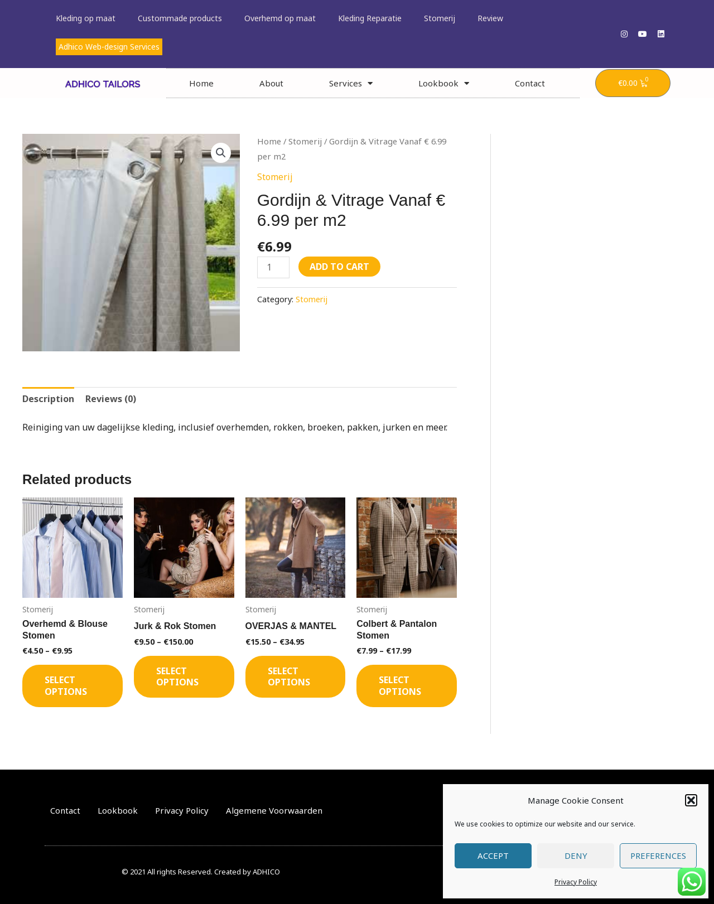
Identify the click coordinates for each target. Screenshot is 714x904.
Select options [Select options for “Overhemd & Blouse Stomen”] (66, 686)
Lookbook (443, 83)
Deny (576, 855)
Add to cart (339, 266)
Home (201, 83)
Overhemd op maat (280, 18)
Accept (493, 855)
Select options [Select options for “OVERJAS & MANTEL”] (289, 677)
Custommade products (180, 18)
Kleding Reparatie (370, 18)
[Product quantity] (273, 267)
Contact (530, 83)
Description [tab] (48, 399)
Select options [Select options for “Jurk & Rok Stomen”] (177, 677)
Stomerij (439, 18)
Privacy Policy (575, 882)
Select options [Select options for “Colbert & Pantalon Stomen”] (400, 686)
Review (490, 18)
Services (351, 83)
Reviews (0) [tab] (110, 399)
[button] (691, 800)
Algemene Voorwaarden (274, 810)
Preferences (658, 855)
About (271, 83)
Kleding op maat (85, 18)
